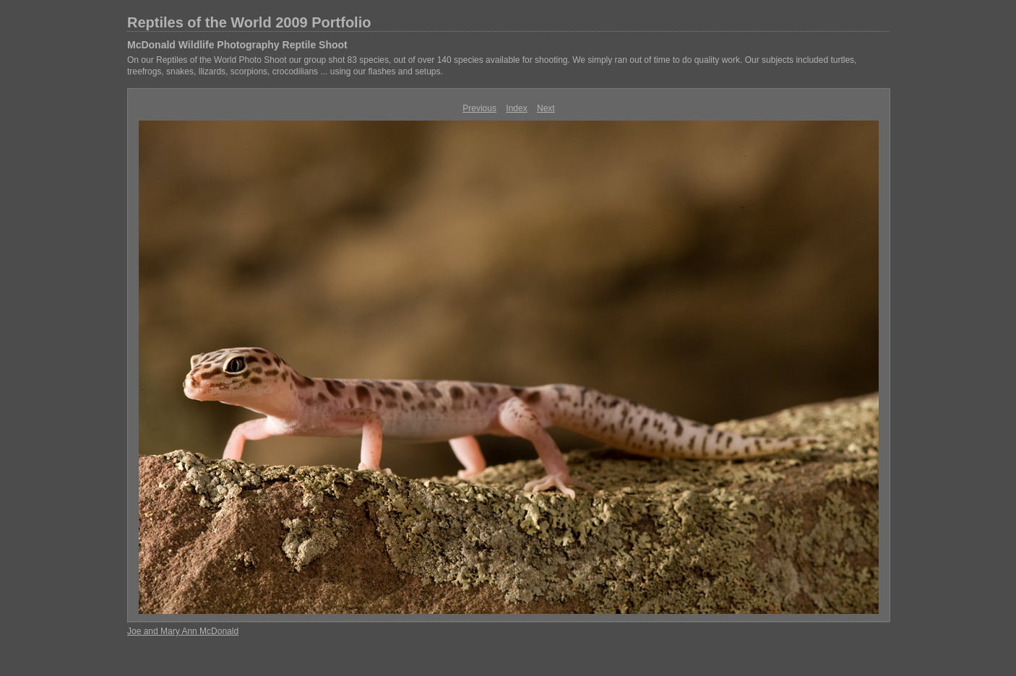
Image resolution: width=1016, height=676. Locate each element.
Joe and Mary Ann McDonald (182, 631)
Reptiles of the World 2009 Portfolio (249, 22)
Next (546, 108)
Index (516, 108)
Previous (479, 108)
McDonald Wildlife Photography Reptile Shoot (237, 45)
